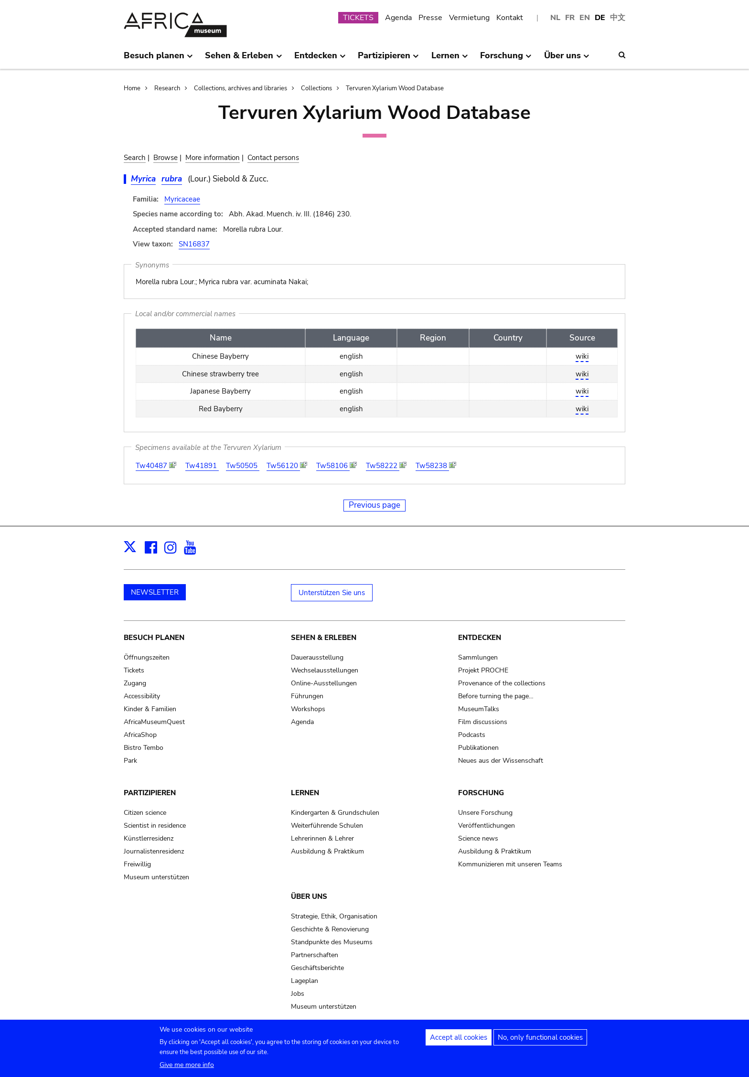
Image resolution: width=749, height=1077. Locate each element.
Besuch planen (154, 637)
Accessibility (142, 696)
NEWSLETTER (155, 592)
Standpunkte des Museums (332, 942)
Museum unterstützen (156, 877)
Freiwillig (137, 864)
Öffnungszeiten (147, 657)
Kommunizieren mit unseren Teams (510, 864)
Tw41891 (202, 465)
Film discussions (482, 721)
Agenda (398, 17)
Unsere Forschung (485, 812)
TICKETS (358, 17)
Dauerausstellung (317, 657)
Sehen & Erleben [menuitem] (243, 59)
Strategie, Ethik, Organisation (334, 916)
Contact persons (273, 157)
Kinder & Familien (150, 709)
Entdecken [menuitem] (320, 59)
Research (167, 88)
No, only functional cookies (540, 1040)
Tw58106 (333, 465)
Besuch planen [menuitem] (158, 59)
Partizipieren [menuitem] (388, 59)
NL (555, 17)
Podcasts (471, 734)
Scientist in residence (155, 825)
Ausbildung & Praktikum (327, 851)
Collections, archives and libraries (240, 88)
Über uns (309, 896)
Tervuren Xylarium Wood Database (395, 88)
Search (135, 157)
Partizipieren (150, 793)
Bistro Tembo (143, 747)
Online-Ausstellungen (324, 683)
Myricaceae (182, 199)
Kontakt (509, 17)
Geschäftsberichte (317, 967)
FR (570, 17)
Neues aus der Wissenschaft (500, 760)
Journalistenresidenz (154, 851)
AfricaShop (140, 734)
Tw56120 (283, 465)
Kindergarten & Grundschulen (335, 812)
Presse (430, 17)
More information (212, 157)
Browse (165, 157)
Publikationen (478, 747)
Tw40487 (152, 465)
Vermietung (469, 17)
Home (132, 88)
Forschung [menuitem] (506, 59)
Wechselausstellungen (324, 670)
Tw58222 (382, 465)
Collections (316, 88)
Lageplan (304, 980)
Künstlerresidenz (148, 838)
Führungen (307, 696)
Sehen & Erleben (323, 637)
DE (600, 17)
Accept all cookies (458, 1040)
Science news (478, 838)
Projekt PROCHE (483, 670)
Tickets (134, 670)
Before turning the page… (496, 696)
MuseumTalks (478, 709)
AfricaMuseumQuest (154, 721)
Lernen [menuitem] (449, 59)
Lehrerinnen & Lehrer (322, 838)
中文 (617, 17)
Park (130, 760)
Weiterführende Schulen (327, 825)
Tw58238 (432, 465)
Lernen (305, 793)
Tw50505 (242, 465)
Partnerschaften (314, 955)
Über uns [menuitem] (566, 59)
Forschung (481, 793)
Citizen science (145, 812)
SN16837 (194, 244)
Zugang (135, 683)
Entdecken (479, 637)
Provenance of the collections (502, 683)
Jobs (297, 993)
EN (584, 17)
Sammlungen (478, 657)
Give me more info (187, 1067)
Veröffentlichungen (486, 825)
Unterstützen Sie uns (332, 592)
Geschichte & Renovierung (330, 929)
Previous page (374, 505)
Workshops (308, 709)
